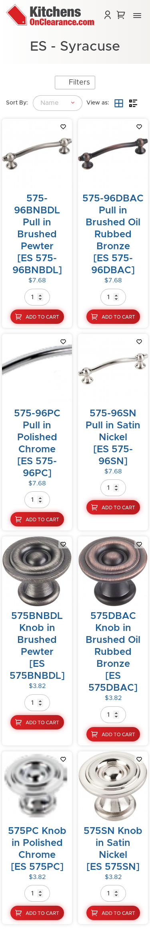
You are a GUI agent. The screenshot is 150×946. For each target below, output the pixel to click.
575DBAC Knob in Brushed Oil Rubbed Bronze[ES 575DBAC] (113, 652)
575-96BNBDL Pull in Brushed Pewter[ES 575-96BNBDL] (37, 234)
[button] (137, 16)
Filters (79, 82)
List (133, 103)
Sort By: (17, 103)
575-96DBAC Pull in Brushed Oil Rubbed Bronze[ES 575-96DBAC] (113, 234)
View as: (97, 103)
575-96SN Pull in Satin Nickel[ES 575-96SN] (113, 437)
